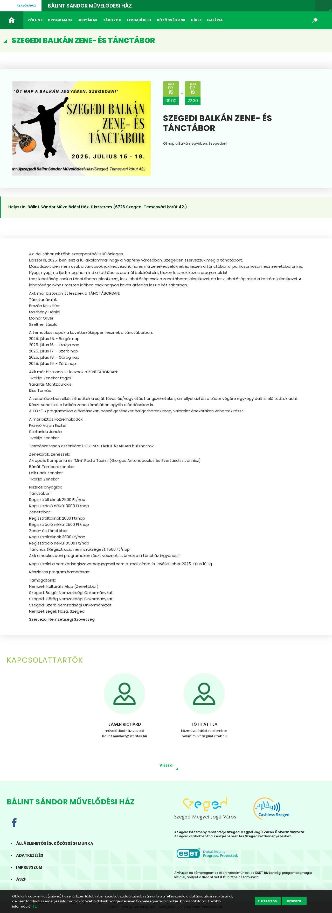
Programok (60, 20)
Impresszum (32, 867)
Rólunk (35, 20)
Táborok (112, 20)
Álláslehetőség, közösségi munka (57, 843)
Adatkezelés (32, 855)
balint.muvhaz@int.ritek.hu (124, 736)
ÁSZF (24, 879)
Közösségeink (171, 20)
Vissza (166, 765)
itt (33, 906)
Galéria (215, 20)
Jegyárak (88, 20)
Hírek (196, 20)
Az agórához (26, 6)
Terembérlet (139, 20)
